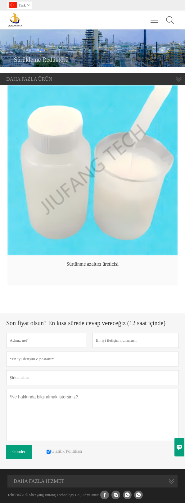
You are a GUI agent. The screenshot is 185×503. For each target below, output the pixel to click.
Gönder (18, 451)
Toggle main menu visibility (155, 17)
